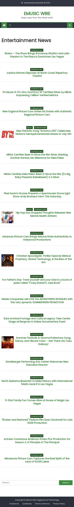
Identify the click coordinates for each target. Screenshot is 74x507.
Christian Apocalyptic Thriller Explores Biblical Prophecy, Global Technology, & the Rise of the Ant (43, 259)
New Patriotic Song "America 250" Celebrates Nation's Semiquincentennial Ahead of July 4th (43, 132)
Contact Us (14, 503)
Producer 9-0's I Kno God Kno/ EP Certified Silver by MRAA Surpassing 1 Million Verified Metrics (37, 93)
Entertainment (36, 50)
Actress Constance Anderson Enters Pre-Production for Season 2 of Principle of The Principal (37, 440)
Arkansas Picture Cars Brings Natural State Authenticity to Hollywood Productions (37, 238)
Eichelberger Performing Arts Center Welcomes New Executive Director (37, 363)
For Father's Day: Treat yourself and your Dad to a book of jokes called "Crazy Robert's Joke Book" (37, 281)
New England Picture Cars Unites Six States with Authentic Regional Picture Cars (37, 113)
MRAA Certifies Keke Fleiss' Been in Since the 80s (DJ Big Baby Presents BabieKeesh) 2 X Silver (37, 175)
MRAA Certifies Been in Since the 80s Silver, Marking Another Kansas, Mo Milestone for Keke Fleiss (37, 156)
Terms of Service (42, 503)
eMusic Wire (37, 14)
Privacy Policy (59, 503)
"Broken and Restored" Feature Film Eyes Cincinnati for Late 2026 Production (37, 421)
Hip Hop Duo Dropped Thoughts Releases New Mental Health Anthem (43, 214)
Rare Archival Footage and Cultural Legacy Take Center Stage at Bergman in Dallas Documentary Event (37, 320)
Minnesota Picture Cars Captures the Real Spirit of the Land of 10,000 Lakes (37, 460)
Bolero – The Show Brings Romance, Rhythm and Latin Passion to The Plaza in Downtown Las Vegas (37, 55)
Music (29, 127)
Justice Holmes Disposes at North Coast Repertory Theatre (37, 74)
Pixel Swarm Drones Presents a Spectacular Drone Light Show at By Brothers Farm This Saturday (37, 195)
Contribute (27, 503)
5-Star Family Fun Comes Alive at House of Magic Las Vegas (37, 402)
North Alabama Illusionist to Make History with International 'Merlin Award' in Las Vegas (37, 382)
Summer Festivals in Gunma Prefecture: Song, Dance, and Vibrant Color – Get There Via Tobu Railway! (43, 341)
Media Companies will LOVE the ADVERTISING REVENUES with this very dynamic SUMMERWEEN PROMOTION (37, 300)
